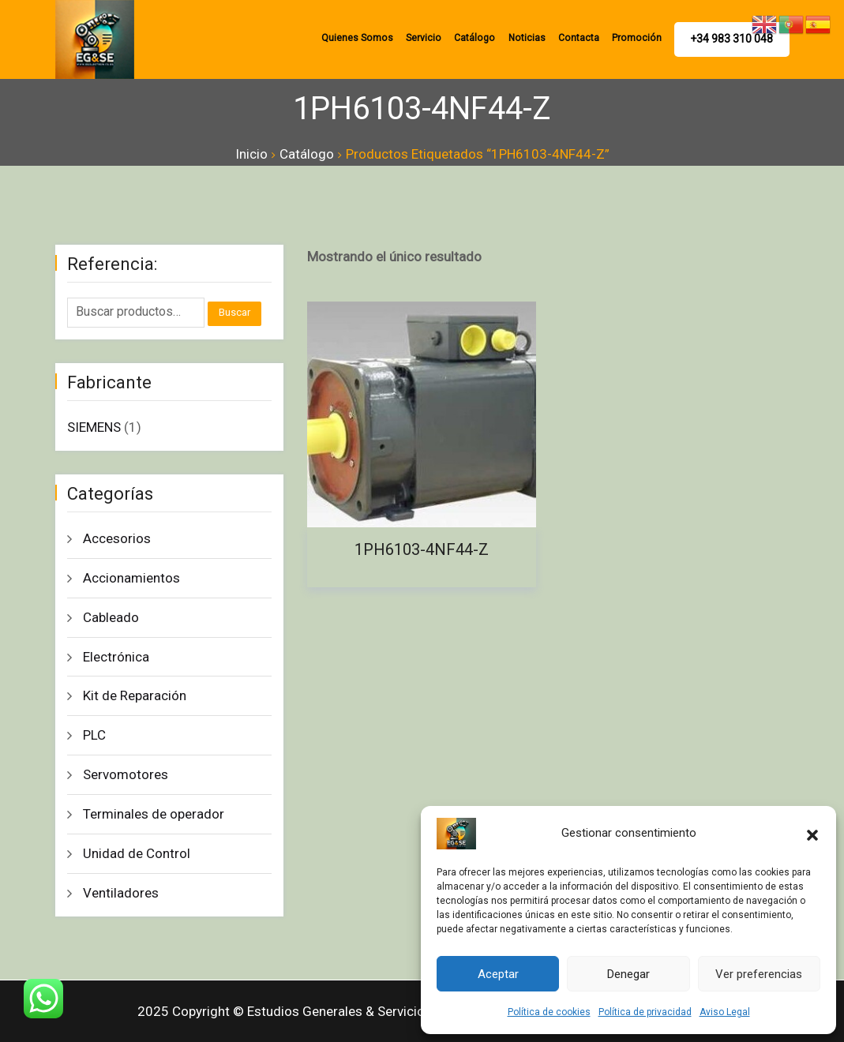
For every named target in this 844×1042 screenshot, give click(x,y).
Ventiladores (121, 893)
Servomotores (125, 774)
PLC (94, 735)
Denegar (628, 974)
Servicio (431, 37)
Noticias (531, 37)
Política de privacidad (645, 1012)
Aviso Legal (725, 1012)
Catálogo (481, 37)
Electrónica (116, 657)
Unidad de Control (136, 853)
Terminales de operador (153, 814)
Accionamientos (131, 578)
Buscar (234, 312)
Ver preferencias (758, 974)
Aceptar (498, 974)
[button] (812, 833)
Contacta (582, 37)
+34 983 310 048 (732, 38)
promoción (638, 37)
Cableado (111, 617)
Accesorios (117, 538)
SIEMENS (94, 427)
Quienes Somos (366, 37)
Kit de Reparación (134, 695)
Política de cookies (549, 1012)
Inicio (251, 154)
